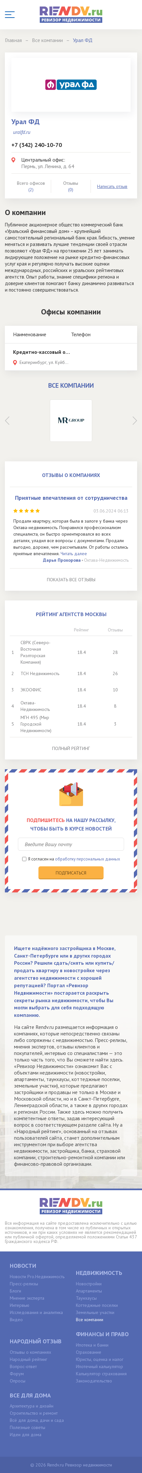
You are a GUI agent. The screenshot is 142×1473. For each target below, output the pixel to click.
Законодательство (94, 1381)
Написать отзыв (112, 186)
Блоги (15, 1291)
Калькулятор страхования (101, 1374)
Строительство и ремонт (34, 1413)
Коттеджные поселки (97, 1305)
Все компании (89, 1319)
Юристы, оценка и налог (99, 1359)
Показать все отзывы (71, 580)
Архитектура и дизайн (31, 1406)
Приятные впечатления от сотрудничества (71, 497)
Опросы (17, 1381)
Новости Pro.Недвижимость (37, 1276)
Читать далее (74, 553)
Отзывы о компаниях (30, 1352)
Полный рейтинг (71, 748)
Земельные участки (95, 1312)
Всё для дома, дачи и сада (37, 1420)
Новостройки (89, 1284)
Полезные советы (27, 1427)
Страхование (88, 1352)
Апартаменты (89, 1291)
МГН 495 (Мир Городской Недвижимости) (36, 724)
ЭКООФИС (31, 690)
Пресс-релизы (24, 1284)
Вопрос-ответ (23, 1366)
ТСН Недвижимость (40, 673)
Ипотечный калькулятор (99, 1366)
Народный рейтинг (28, 1359)
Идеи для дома (25, 1434)
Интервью (19, 1305)
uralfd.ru (21, 132)
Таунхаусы (86, 1298)
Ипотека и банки (92, 1345)
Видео (16, 1319)
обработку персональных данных (87, 859)
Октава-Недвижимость (106, 560)
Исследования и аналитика (36, 1312)
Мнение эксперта (27, 1298)
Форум (17, 1374)
